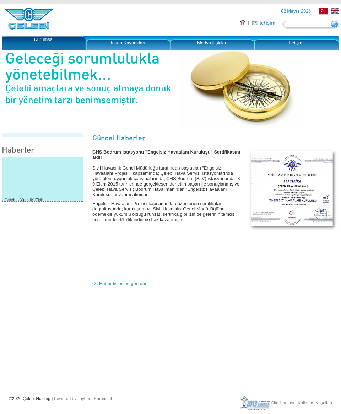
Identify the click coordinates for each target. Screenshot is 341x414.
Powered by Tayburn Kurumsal (83, 398)
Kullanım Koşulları (315, 402)
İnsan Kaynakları (128, 42)
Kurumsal (44, 39)
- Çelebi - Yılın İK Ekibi (23, 200)
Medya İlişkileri (212, 42)
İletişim (266, 23)
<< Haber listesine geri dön (119, 283)
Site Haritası (282, 402)
